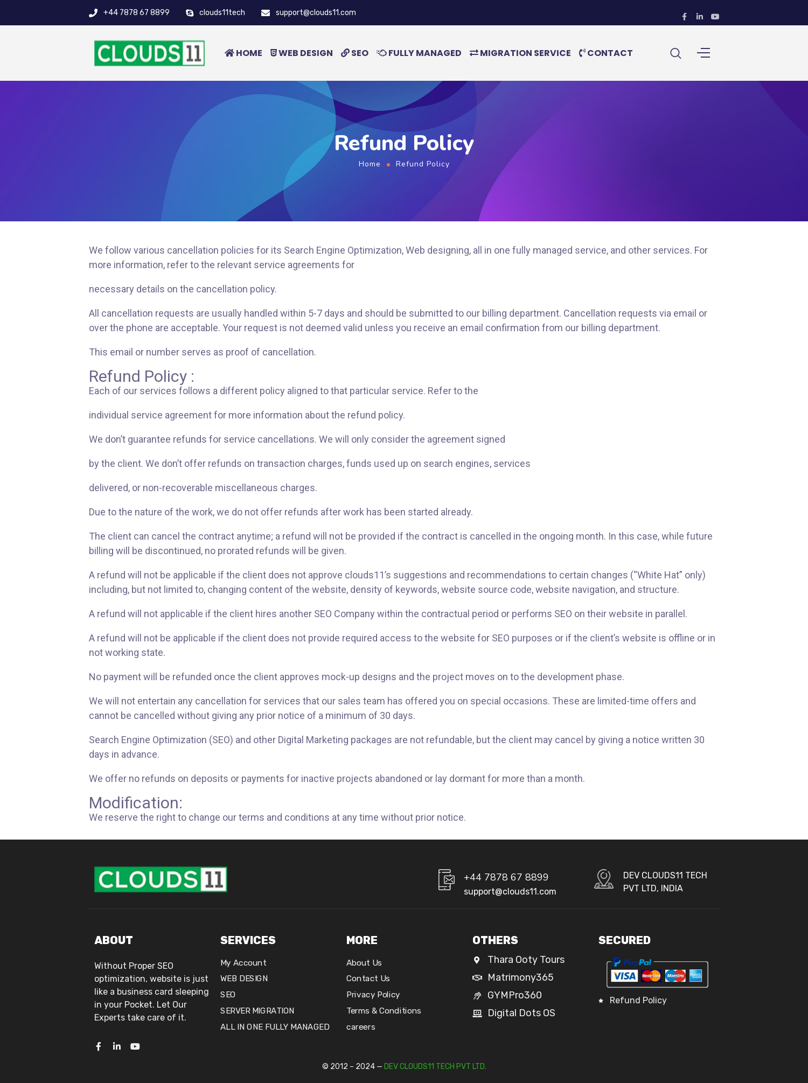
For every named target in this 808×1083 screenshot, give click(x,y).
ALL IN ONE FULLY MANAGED (274, 1027)
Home (370, 174)
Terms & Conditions (383, 1011)
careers (360, 1027)
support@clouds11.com (316, 12)
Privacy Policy (373, 995)
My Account (243, 963)
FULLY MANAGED (419, 58)
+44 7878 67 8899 (136, 12)
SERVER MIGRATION (257, 1011)
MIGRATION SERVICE (520, 58)
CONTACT (606, 58)
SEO (354, 58)
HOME (243, 58)
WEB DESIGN (301, 58)
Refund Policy (638, 1000)
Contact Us (368, 979)
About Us (364, 963)
